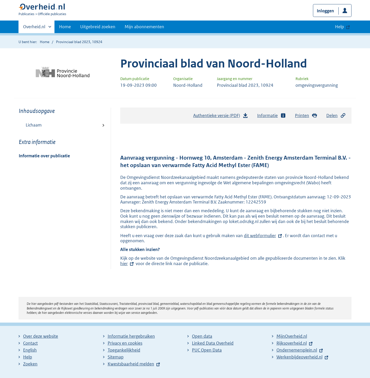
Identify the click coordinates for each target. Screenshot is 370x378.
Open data (202, 336)
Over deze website (40, 336)
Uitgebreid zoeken (97, 27)
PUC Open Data (207, 350)
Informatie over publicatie (44, 156)
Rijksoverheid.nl (291, 343)
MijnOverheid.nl (291, 336)
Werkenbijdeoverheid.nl (299, 357)
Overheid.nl (34, 28)
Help (27, 357)
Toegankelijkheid (124, 350)
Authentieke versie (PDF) (220, 116)
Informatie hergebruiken (131, 336)
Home (65, 27)
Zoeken (30, 364)
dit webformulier (260, 235)
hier (127, 263)
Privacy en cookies (125, 343)
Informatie (271, 116)
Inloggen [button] (325, 11)
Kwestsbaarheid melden (131, 364)
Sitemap (116, 357)
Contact (30, 343)
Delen (336, 116)
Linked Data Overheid (213, 343)
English (30, 350)
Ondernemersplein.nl (296, 350)
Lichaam (34, 125)
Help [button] (339, 27)
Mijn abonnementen (144, 27)
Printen (306, 116)
